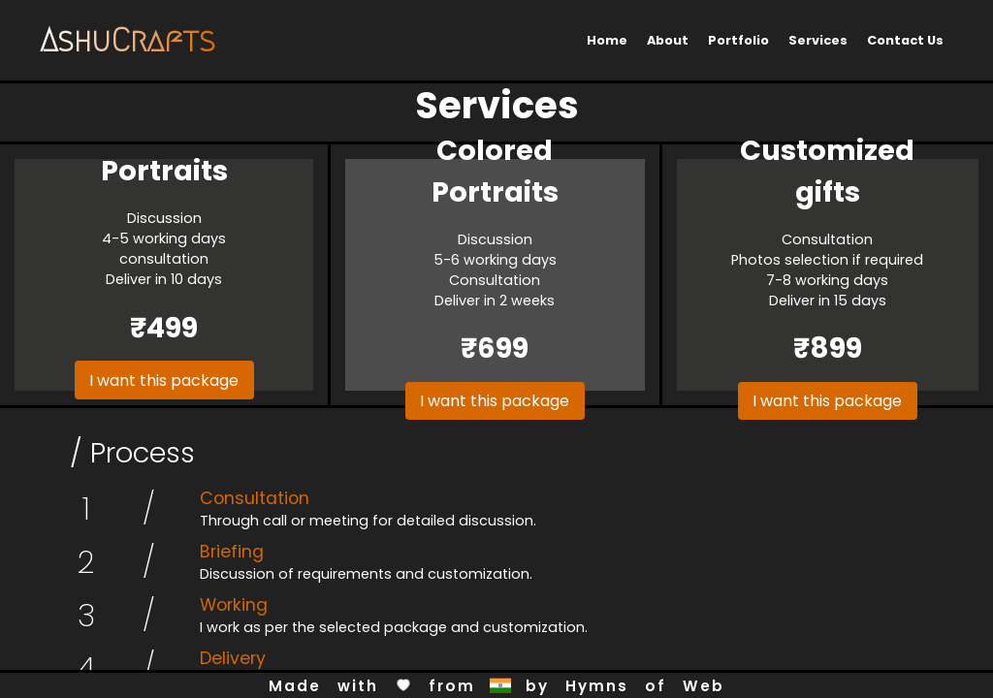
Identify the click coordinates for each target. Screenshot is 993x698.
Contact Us (905, 40)
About (668, 40)
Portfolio (738, 40)
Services (818, 40)
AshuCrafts (127, 40)
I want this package (164, 380)
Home (607, 40)
